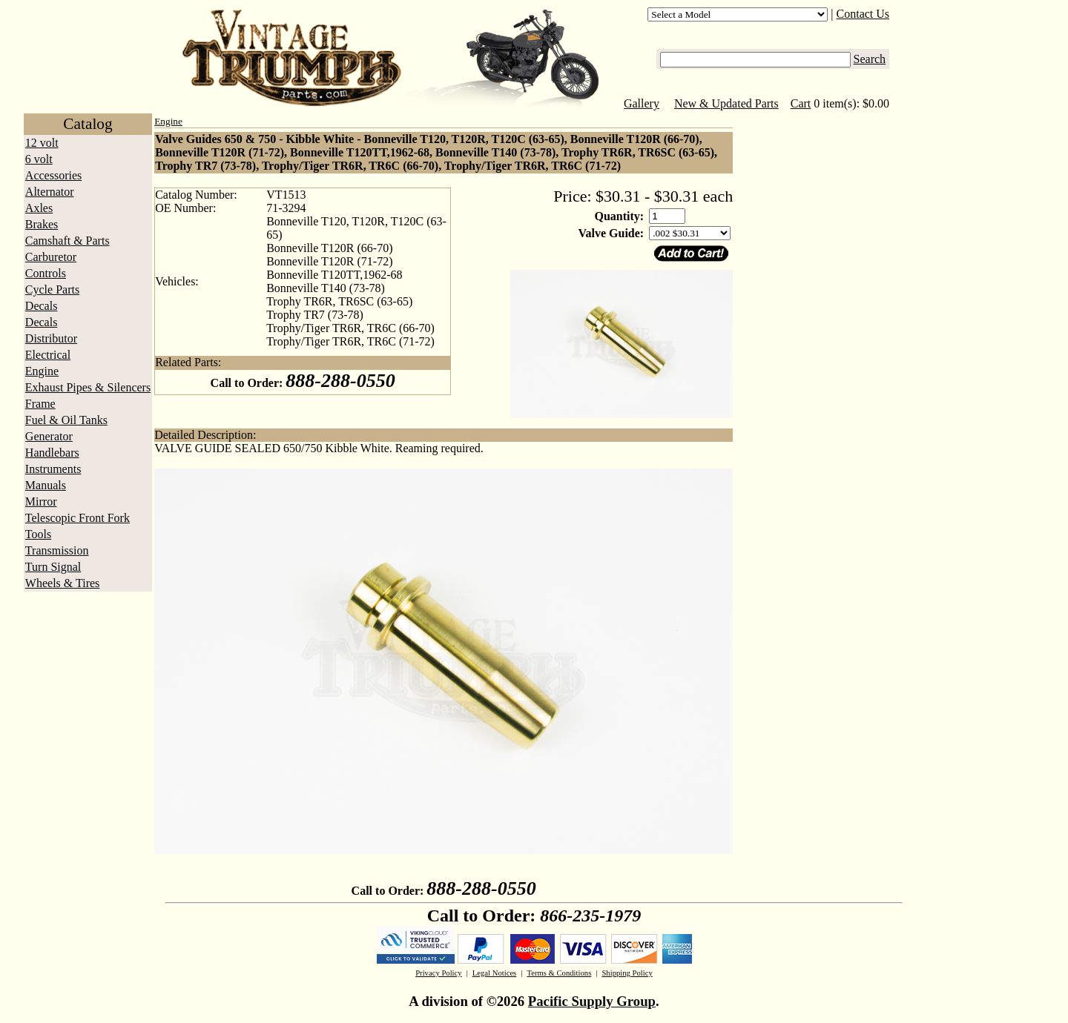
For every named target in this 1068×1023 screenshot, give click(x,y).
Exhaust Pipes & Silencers (88, 387)
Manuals (45, 485)
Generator (49, 436)
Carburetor (50, 257)
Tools (38, 534)
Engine (42, 371)
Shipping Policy (626, 973)
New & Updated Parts (726, 103)
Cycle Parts (52, 289)
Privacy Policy (438, 973)
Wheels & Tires (62, 583)
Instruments (53, 469)
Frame (40, 403)
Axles (39, 208)
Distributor (51, 338)
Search (870, 59)
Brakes (41, 224)
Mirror (41, 501)
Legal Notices (494, 973)
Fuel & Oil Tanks (66, 420)
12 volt (42, 142)
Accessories (53, 175)
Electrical (47, 354)
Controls (45, 273)
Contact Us (863, 13)
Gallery (641, 103)
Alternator (49, 191)
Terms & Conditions (559, 973)
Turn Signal (53, 566)
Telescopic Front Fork (77, 518)
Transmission (57, 550)
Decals (41, 305)
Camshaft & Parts (67, 240)
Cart (801, 103)
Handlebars (52, 452)
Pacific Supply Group (592, 1001)
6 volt (39, 159)
